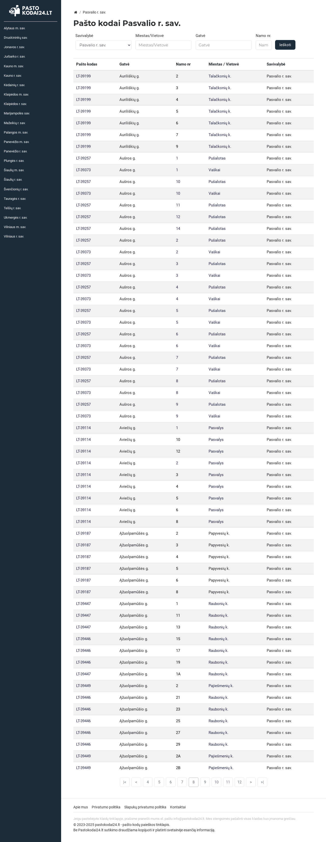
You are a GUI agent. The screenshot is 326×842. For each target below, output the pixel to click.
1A (178, 674)
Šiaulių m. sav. (14, 170)
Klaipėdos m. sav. (16, 94)
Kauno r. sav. (13, 75)
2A (178, 756)
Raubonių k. (218, 603)
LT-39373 (83, 170)
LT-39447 (83, 603)
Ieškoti (285, 45)
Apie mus (80, 807)
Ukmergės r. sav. (15, 217)
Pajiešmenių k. (221, 685)
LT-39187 (83, 533)
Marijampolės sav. (17, 113)
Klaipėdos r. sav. (15, 104)
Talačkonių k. (220, 76)
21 (178, 697)
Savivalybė (84, 35)
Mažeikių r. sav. (14, 123)
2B (178, 768)
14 (178, 228)
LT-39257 (83, 158)
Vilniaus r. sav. (14, 236)
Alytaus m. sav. (14, 28)
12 (178, 217)
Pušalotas (217, 158)
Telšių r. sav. (12, 208)
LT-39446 (83, 639)
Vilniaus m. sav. (15, 227)
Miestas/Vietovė (149, 35)
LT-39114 (83, 428)
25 (178, 721)
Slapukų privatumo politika (145, 807)
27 (178, 732)
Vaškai (214, 170)
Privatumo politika (106, 807)
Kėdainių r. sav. (14, 85)
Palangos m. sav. (16, 132)
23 (178, 709)
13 (178, 627)
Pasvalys (216, 428)
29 (178, 744)
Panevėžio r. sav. (15, 151)
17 (178, 650)
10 (178, 181)
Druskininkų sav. (16, 38)
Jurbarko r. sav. (14, 56)
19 (178, 662)
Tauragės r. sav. (15, 199)
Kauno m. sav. (14, 66)
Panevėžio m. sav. (16, 142)
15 (178, 639)
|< (124, 782)
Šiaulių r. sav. (13, 179)
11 (178, 205)
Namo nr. (263, 35)
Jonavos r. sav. (14, 47)
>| (262, 782)
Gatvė (200, 35)
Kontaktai (178, 807)
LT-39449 (83, 685)
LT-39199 (83, 76)
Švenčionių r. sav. (16, 189)
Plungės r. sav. (14, 161)
